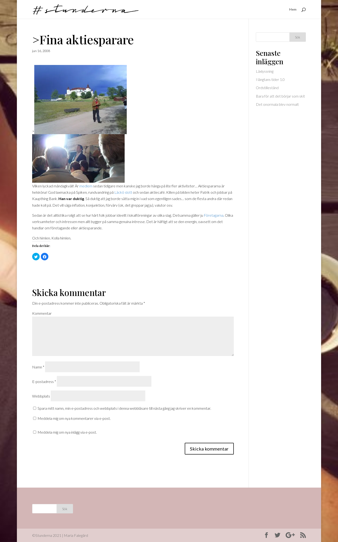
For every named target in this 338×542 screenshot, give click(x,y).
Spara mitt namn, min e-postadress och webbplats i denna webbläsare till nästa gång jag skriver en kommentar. (124, 408)
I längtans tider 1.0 (270, 79)
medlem (85, 186)
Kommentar (42, 313)
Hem (292, 9)
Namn (38, 367)
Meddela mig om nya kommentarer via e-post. (74, 418)
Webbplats (41, 396)
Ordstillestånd (267, 87)
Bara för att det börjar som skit (280, 96)
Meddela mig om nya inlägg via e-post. (67, 432)
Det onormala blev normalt (277, 104)
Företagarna (213, 215)
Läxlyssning (264, 71)
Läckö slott (123, 192)
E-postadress (44, 381)
